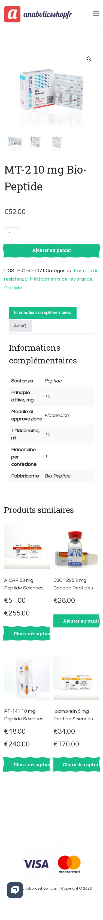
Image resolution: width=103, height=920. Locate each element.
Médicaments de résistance (61, 297)
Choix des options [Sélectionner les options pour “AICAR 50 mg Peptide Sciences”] (32, 652)
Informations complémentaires (42, 331)
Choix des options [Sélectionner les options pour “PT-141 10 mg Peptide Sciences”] (32, 783)
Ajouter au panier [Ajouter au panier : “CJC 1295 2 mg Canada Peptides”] (81, 639)
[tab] (42, 331)
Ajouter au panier (51, 268)
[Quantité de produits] (12, 252)
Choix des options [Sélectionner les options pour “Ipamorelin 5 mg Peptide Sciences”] (81, 783)
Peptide (13, 306)
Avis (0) (20, 344)
